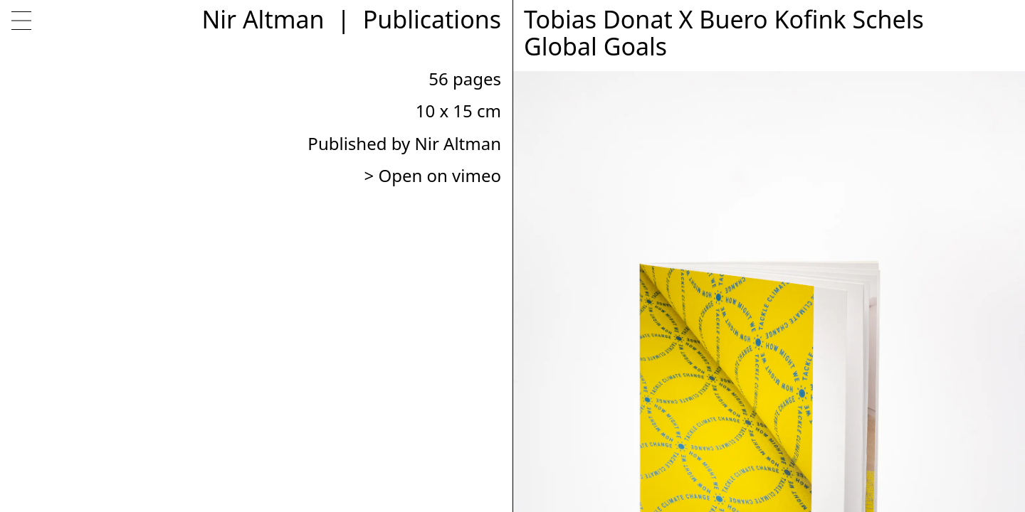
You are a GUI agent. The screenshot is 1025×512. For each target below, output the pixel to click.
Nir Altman (262, 19)
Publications (432, 19)
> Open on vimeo (432, 175)
